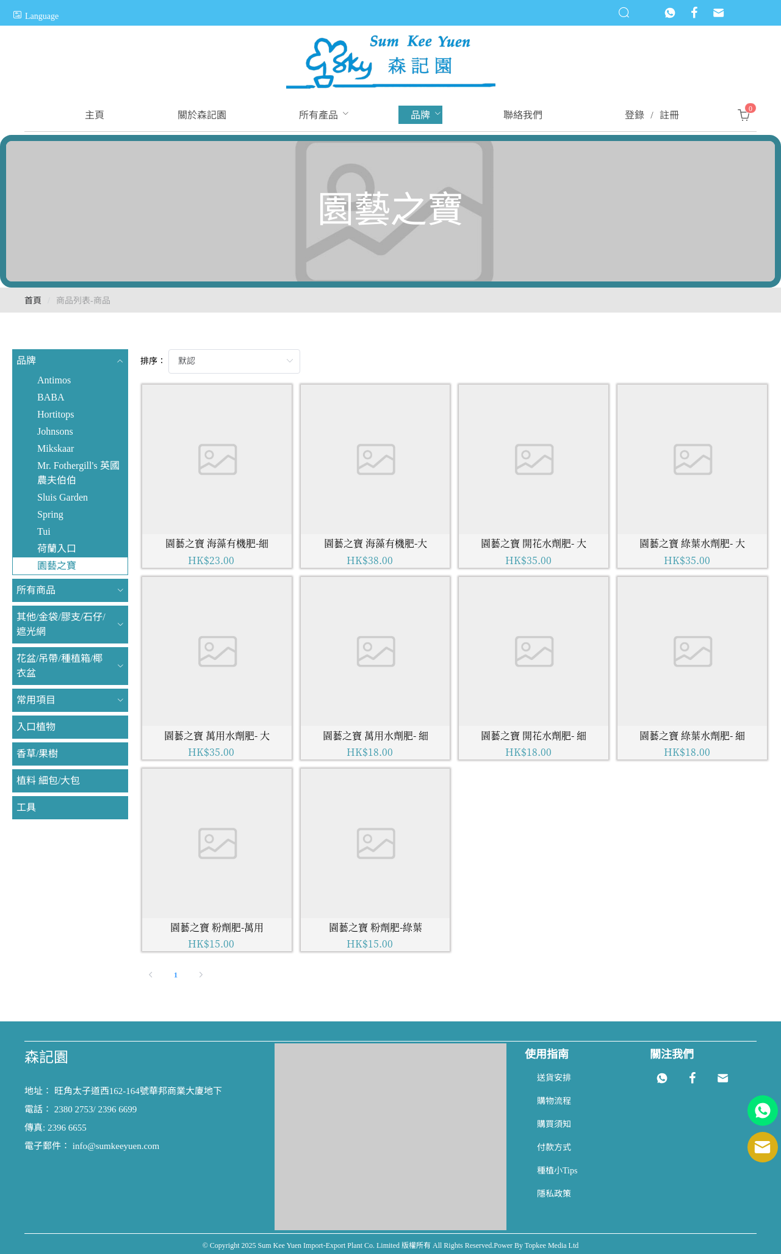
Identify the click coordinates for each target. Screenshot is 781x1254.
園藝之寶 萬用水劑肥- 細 (375, 735)
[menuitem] (95, 115)
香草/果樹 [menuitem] (37, 753)
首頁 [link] (32, 300)
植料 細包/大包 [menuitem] (48, 780)
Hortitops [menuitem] (55, 414)
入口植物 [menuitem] (36, 727)
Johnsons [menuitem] (55, 431)
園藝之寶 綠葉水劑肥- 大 (692, 543)
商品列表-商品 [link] (83, 300)
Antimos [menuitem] (54, 380)
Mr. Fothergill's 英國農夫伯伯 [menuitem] (78, 472)
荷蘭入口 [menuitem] (56, 548)
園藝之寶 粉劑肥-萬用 (217, 927)
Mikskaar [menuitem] (55, 448)
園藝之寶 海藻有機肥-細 (216, 543)
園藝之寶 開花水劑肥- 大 (533, 543)
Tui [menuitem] (44, 531)
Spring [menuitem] (50, 514)
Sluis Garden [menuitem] (62, 497)
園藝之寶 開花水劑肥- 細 (533, 735)
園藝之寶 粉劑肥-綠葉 (375, 927)
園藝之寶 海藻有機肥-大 (375, 543)
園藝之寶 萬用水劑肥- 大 (217, 735)
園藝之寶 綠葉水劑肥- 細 (692, 735)
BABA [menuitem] (50, 397)
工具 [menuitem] (26, 807)
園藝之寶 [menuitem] (56, 565)
